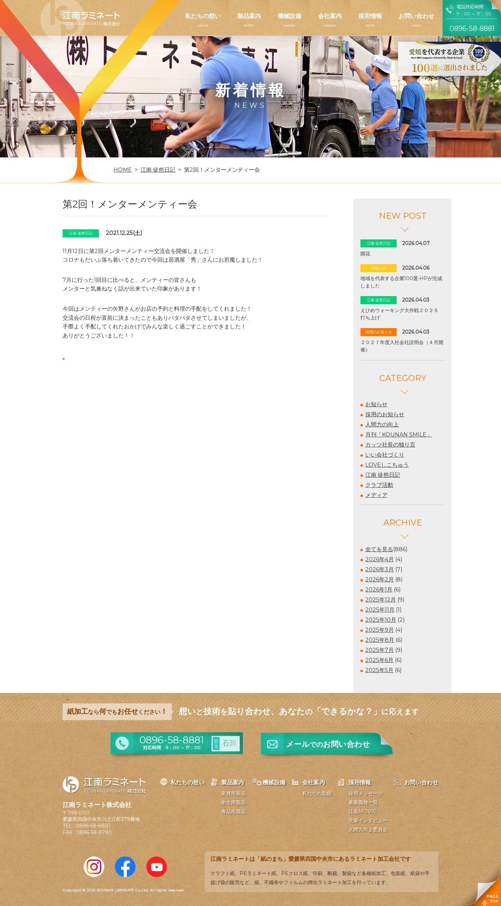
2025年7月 (379, 650)
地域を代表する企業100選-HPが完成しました (401, 282)
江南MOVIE (362, 811)
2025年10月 (380, 620)
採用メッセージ (366, 793)
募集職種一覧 (363, 802)
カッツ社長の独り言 (390, 444)
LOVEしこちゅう (387, 465)
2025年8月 (379, 640)
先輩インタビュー (368, 820)
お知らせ (376, 404)
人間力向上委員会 (368, 829)
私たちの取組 (317, 793)
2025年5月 (379, 670)
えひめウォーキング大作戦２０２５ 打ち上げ (401, 314)
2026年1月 (378, 589)
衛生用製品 (233, 802)
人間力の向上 (382, 424)
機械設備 (289, 16)
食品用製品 (233, 811)
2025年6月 (379, 660)
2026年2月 (379, 579)
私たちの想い (203, 16)
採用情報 (370, 16)
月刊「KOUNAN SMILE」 (398, 434)
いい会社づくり (384, 454)
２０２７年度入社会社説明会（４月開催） (401, 346)
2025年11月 (380, 609)
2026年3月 (379, 569)
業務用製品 (233, 793)
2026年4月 (379, 559)
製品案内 (249, 16)
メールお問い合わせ (328, 744)
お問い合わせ (416, 16)
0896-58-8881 (93, 826)
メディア (376, 495)
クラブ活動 (379, 485)
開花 (365, 254)
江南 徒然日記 (382, 475)
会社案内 (330, 16)
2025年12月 (380, 599)
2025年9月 (379, 630)
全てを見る (379, 549)
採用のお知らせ (384, 414)
